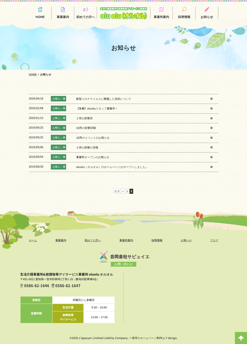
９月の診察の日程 (87, 147)
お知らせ (207, 17)
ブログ (214, 240)
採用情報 (184, 17)
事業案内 (63, 17)
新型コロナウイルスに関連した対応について (103, 99)
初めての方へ (85, 17)
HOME (40, 17)
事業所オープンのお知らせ (92, 157)
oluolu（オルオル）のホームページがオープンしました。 (112, 167)
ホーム (33, 240)
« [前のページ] (123, 191)
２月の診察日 (84, 118)
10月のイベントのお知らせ (93, 138)
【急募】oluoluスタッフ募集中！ (97, 108)
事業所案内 (161, 17)
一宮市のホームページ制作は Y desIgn (153, 338)
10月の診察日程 (86, 128)
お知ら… (57, 98)
